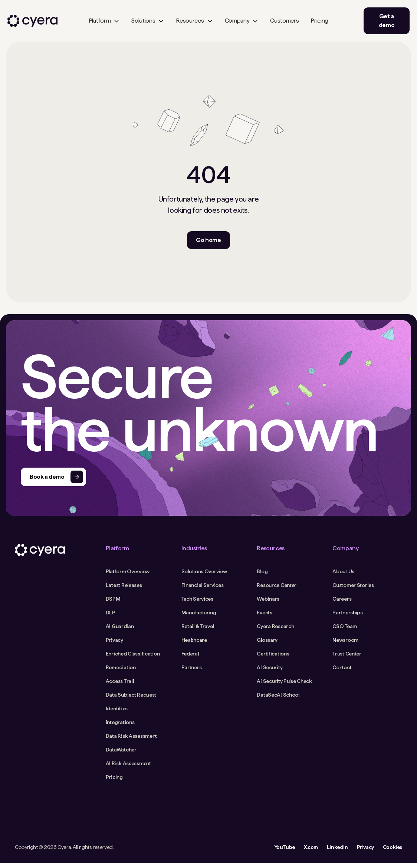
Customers (284, 20)
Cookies (392, 847)
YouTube (284, 847)
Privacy (365, 847)
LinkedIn (337, 847)
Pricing (319, 20)
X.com (311, 847)
